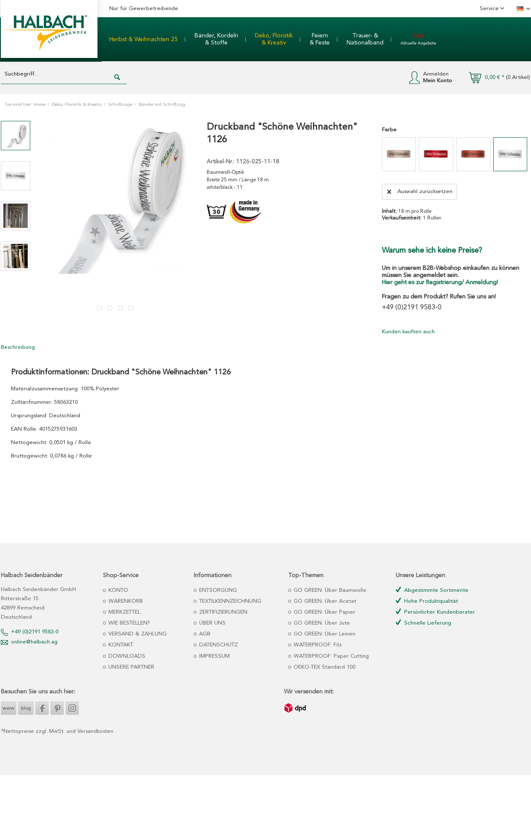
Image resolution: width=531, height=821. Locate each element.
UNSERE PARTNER (130, 667)
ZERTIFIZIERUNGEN (222, 612)
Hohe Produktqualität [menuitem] (427, 601)
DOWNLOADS (126, 656)
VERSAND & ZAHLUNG (137, 634)
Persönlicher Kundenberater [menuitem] (435, 612)
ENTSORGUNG (217, 590)
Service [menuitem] (490, 8)
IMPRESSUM (213, 656)
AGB (203, 634)
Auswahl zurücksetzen (419, 189)
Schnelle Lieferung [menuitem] (423, 623)
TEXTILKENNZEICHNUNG (229, 601)
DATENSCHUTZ (217, 645)
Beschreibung (18, 347)
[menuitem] (143, 39)
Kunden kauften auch (408, 332)
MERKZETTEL (123, 612)
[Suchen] (117, 78)
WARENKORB (125, 601)
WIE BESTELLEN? (128, 623)
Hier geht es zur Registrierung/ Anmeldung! (440, 282)
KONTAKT (120, 645)
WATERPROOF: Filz (317, 645)
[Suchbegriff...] (64, 74)
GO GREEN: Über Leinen (323, 634)
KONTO (117, 590)
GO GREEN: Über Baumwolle (329, 590)
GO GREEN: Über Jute (321, 623)
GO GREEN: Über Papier (323, 612)
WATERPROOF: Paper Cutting (330, 656)
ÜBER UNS (211, 623)
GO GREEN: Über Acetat (324, 601)
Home (39, 104)
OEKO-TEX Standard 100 (323, 667)
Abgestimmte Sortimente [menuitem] (432, 590)
